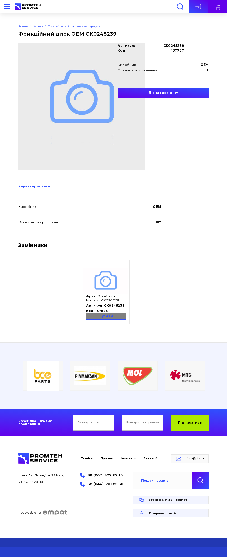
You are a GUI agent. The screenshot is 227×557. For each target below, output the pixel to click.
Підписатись (190, 423)
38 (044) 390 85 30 (105, 484)
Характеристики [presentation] (34, 186)
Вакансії (150, 458)
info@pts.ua (196, 458)
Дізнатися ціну (163, 93)
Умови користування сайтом (168, 499)
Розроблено (43, 512)
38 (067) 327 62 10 (105, 475)
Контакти (128, 458)
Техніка (87, 458)
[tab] (56, 190)
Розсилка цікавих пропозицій (35, 423)
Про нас (107, 458)
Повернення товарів (162, 513)
